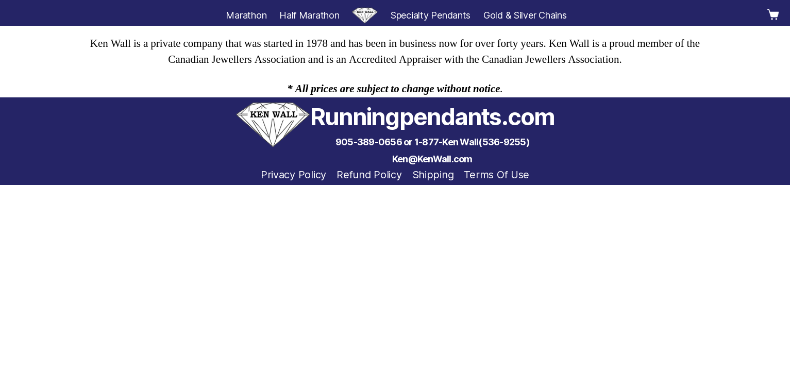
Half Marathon (309, 15)
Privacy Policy (293, 174)
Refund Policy (369, 174)
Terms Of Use (496, 174)
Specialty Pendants (430, 15)
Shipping (433, 174)
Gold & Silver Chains (525, 15)
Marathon (246, 15)
